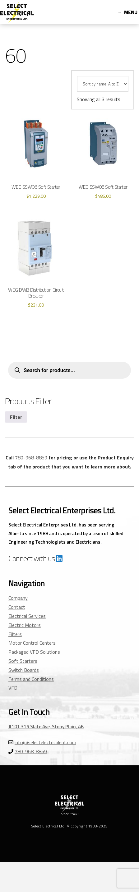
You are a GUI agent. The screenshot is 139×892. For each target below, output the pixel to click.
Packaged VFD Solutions (34, 652)
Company (18, 598)
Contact (16, 607)
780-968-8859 (31, 457)
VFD (12, 687)
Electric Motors (24, 625)
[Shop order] (102, 84)
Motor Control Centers (32, 643)
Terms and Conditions (31, 679)
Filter (16, 417)
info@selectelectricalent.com (45, 742)
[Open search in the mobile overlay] (69, 370)
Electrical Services (27, 616)
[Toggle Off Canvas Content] (128, 12)
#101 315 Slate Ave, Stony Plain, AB (46, 726)
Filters (15, 634)
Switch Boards (23, 670)
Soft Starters (22, 661)
